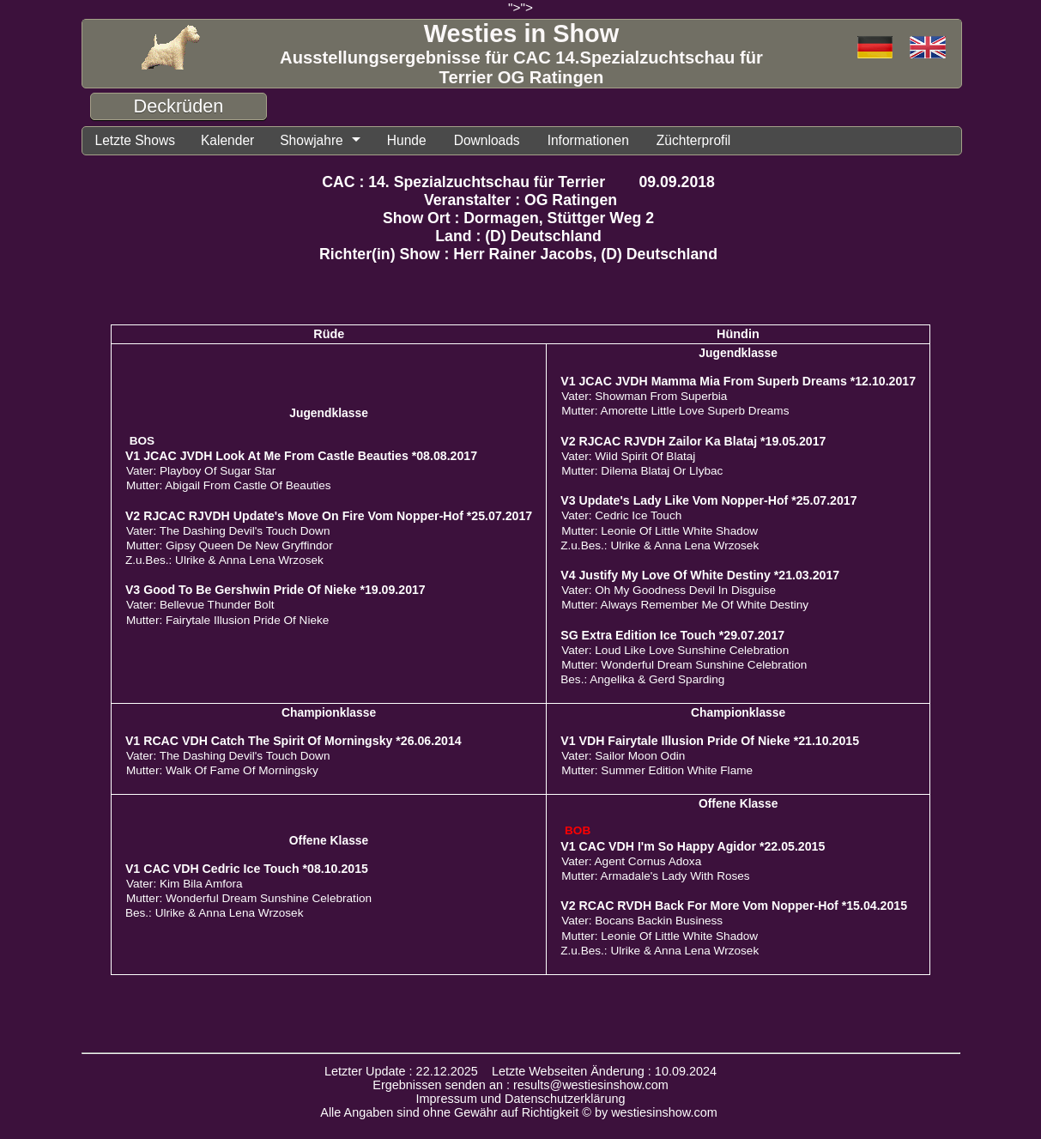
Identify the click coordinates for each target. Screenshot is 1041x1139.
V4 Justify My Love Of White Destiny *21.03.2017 (699, 575)
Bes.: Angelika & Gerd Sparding (642, 679)
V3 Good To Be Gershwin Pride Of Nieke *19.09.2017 (275, 590)
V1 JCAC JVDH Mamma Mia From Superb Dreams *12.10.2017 (738, 381)
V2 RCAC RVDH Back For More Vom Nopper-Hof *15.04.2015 (733, 905)
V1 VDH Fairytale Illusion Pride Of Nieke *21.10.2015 (709, 741)
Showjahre (311, 140)
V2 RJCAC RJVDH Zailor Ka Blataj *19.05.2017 (693, 441)
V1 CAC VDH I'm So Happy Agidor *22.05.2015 (692, 846)
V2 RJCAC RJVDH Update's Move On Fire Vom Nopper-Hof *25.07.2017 (328, 516)
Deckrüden (179, 106)
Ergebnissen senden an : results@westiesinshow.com (520, 1085)
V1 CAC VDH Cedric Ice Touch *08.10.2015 (246, 868)
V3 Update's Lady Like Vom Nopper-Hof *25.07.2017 (708, 500)
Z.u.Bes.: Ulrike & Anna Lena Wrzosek (224, 560)
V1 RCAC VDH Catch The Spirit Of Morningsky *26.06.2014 (293, 741)
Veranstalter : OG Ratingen (520, 200)
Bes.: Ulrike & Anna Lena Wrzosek (214, 912)
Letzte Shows (135, 140)
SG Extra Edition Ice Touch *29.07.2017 (672, 635)
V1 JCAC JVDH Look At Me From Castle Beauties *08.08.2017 (301, 456)
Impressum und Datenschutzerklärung (521, 1099)
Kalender (227, 140)
